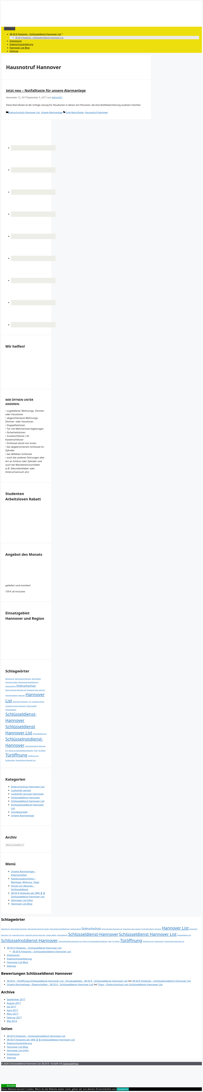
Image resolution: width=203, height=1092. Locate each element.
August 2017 (14, 1003)
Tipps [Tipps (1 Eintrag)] (36, 751)
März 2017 (12, 1013)
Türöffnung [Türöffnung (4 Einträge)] (16, 755)
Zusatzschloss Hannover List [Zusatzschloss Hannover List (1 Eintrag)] (26, 760)
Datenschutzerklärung (21, 44)
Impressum (16, 41)
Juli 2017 (11, 1006)
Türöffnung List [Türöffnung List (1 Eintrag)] (33, 756)
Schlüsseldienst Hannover (25, 797)
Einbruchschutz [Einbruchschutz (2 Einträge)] (26, 686)
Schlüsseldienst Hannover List (27, 801)
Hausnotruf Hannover (96, 112)
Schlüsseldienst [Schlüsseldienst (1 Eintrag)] (10, 710)
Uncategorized (19, 812)
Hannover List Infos (22, 900)
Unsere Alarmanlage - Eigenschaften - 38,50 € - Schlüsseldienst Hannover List (50, 984)
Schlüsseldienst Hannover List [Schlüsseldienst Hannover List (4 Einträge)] (148, 934)
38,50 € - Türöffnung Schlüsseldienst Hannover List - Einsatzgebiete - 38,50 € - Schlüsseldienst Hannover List (67, 981)
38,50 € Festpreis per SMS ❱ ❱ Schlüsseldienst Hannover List (41, 1039)
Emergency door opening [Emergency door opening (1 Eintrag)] (36, 690)
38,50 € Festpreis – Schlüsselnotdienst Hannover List (39, 37)
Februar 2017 (14, 1017)
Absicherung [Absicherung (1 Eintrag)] (9, 679)
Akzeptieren (123, 1089)
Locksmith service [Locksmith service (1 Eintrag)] (38, 702)
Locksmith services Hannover (27, 793)
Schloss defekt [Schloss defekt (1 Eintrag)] (32, 706)
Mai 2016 (12, 1021)
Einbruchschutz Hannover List (24, 112)
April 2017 (12, 1010)
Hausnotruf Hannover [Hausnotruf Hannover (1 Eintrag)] (20, 702)
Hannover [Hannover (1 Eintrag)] (21, 695)
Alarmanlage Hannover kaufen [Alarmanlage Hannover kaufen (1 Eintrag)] (38, 929)
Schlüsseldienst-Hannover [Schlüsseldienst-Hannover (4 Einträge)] (93, 934)
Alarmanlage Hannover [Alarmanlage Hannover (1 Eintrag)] (23, 679)
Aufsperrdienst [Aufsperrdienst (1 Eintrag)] (10, 686)
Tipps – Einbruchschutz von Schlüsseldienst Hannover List (130, 984)
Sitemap (14, 51)
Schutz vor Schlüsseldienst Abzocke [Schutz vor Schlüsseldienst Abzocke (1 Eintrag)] (20, 751)
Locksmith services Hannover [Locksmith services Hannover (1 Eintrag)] (15, 706)
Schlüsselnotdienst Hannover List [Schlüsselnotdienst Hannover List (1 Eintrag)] (70, 941)
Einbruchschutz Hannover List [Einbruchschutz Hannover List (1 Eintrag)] (15, 690)
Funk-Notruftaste (74, 112)
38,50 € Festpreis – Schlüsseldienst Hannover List (36, 34)
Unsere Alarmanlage (52, 112)
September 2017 (16, 999)
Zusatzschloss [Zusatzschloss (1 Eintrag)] (10, 760)
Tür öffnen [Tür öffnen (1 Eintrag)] (42, 751)
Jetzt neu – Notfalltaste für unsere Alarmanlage (46, 90)
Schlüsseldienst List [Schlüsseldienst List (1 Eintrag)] (40, 734)
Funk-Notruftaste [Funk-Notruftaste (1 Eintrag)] (11, 695)
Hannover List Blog (20, 47)
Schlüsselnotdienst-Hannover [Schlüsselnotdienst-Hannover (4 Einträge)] (29, 940)
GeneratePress (71, 1063)
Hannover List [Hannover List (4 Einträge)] (175, 928)
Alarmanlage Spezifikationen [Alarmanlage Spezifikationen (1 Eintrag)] (28, 682)
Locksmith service (21, 790)
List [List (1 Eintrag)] (30, 702)
